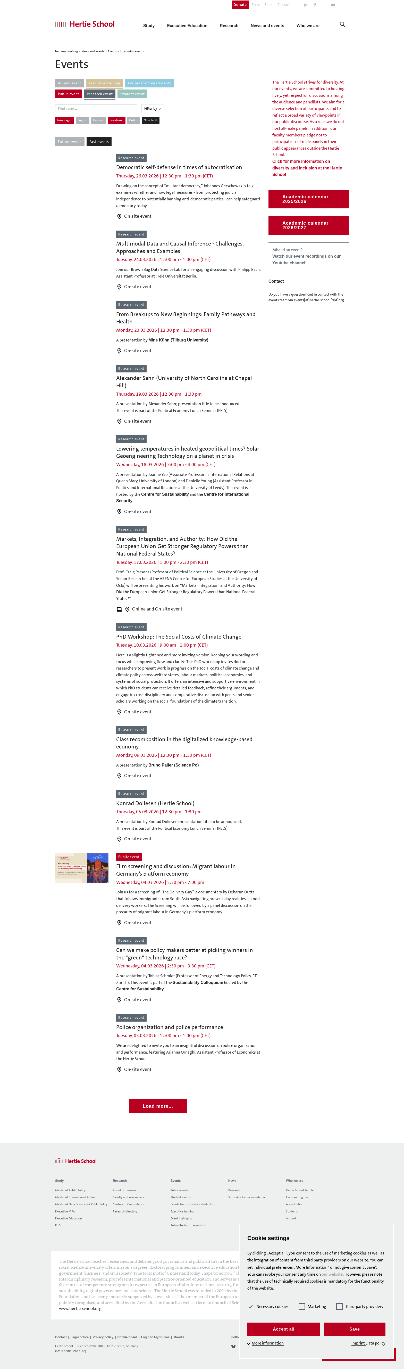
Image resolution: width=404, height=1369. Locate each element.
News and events (92, 51)
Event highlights (181, 1218)
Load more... (158, 1106)
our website (332, 1274)
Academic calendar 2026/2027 (305, 225)
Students (292, 1211)
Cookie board (127, 1337)
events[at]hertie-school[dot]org (319, 300)
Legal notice (80, 1337)
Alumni (291, 1218)
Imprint (358, 1343)
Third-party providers (359, 1306)
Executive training (182, 1211)
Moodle (179, 1337)
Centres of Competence (128, 1204)
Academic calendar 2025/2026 (305, 199)
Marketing (312, 1306)
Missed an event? (306, 256)
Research (234, 1190)
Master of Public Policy (70, 1190)
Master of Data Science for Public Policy (81, 1204)
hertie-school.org (66, 51)
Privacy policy (102, 1337)
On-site (151, 120)
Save (354, 1329)
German (98, 120)
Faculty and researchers (128, 1197)
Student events (181, 1197)
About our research (125, 1190)
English (83, 120)
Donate (240, 5)
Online (133, 120)
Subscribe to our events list (189, 1225)
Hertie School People (300, 1190)
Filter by (153, 108)
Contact (283, 4)
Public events (179, 1190)
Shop (269, 4)
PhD (58, 1225)
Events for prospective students (192, 1204)
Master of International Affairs (75, 1197)
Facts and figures (297, 1197)
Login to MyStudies (155, 1337)
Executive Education (68, 1218)
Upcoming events (132, 51)
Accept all (283, 1329)
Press (256, 4)
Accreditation (295, 1204)
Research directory (125, 1211)
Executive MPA (65, 1211)
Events (112, 51)
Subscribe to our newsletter (246, 1197)
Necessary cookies (268, 1306)
